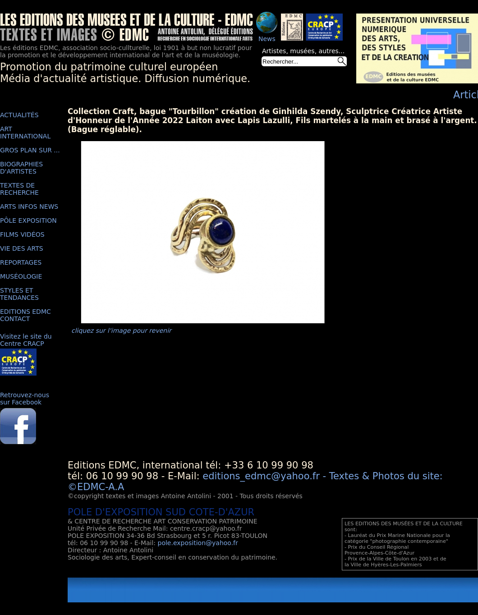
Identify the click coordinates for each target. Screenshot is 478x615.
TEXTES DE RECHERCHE (19, 189)
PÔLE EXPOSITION (28, 220)
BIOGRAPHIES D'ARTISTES (21, 168)
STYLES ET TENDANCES (19, 294)
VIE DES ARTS (21, 248)
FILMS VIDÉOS (22, 234)
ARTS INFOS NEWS (29, 206)
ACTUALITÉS (19, 115)
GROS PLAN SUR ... (30, 150)
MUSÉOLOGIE (21, 276)
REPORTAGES (20, 262)
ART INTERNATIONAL (25, 132)
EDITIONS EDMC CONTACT (25, 315)
